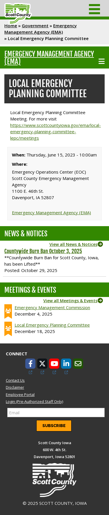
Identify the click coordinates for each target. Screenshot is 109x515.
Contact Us (15, 380)
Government (35, 25)
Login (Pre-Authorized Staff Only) (34, 401)
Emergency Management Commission (52, 307)
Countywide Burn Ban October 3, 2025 (43, 251)
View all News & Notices (73, 244)
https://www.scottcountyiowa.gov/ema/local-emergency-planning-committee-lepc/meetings (55, 131)
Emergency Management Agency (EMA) (49, 58)
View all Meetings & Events (70, 300)
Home (10, 25)
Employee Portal (20, 394)
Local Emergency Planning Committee (52, 325)
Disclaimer (15, 387)
